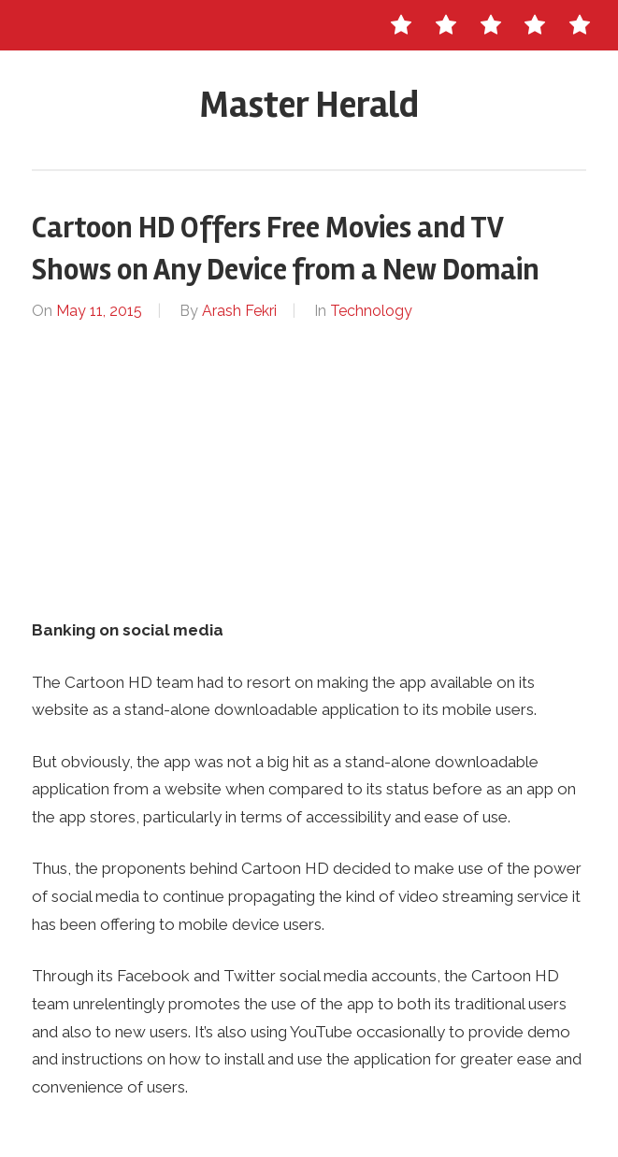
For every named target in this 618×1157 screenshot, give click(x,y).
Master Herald (309, 105)
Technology (371, 311)
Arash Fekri (239, 311)
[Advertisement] (309, 470)
